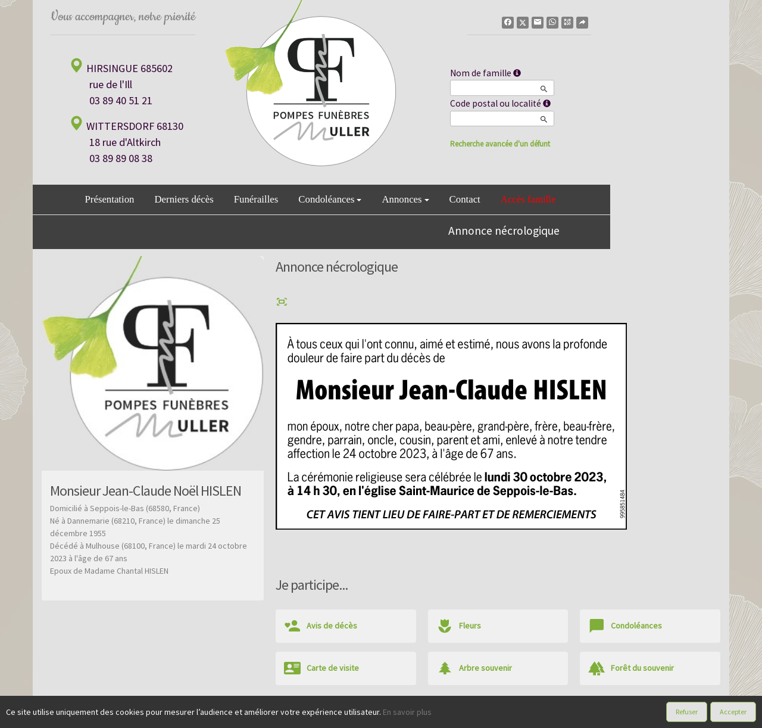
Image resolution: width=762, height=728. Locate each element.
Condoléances (329, 199)
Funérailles (256, 199)
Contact (464, 199)
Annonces (405, 199)
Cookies (421, 715)
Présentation (110, 199)
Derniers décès (183, 199)
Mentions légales (472, 715)
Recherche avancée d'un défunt (500, 144)
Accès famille (528, 199)
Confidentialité (375, 715)
